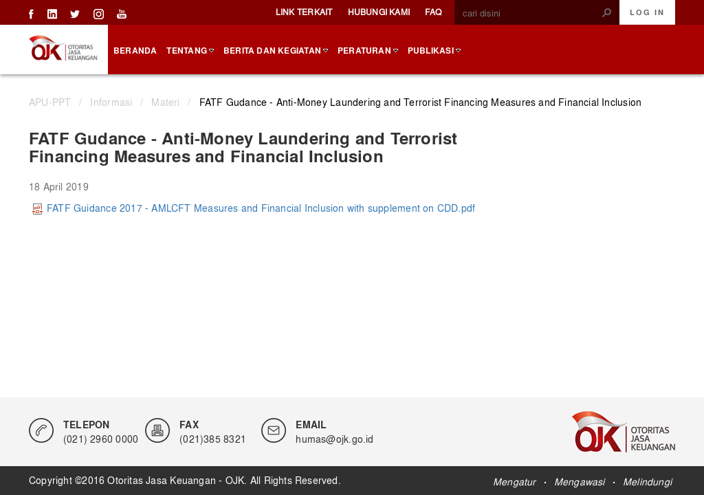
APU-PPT (50, 102)
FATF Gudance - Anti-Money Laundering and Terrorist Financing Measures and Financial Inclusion (420, 102)
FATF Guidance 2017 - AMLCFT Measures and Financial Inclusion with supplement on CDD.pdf (253, 207)
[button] (607, 12)
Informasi (111, 102)
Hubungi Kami (379, 12)
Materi (165, 102)
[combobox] (531, 13)
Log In (647, 12)
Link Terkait (304, 12)
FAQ (433, 12)
